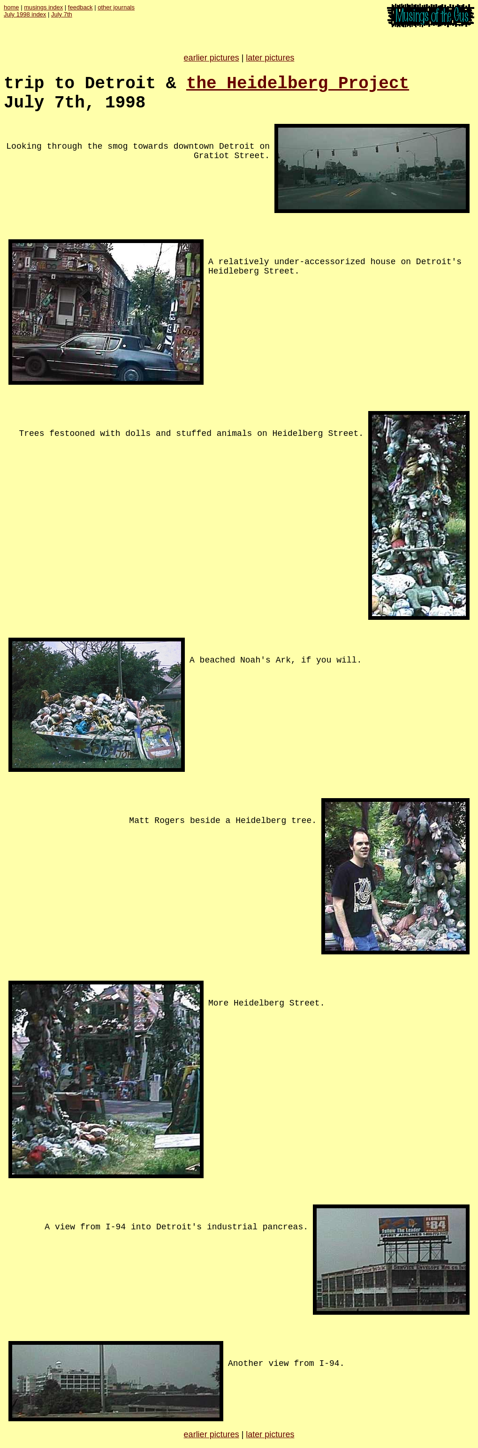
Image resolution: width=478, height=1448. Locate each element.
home (11, 7)
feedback (80, 7)
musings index (43, 7)
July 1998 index (25, 14)
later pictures (270, 57)
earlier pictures (211, 57)
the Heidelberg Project (297, 83)
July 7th (61, 14)
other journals (116, 7)
